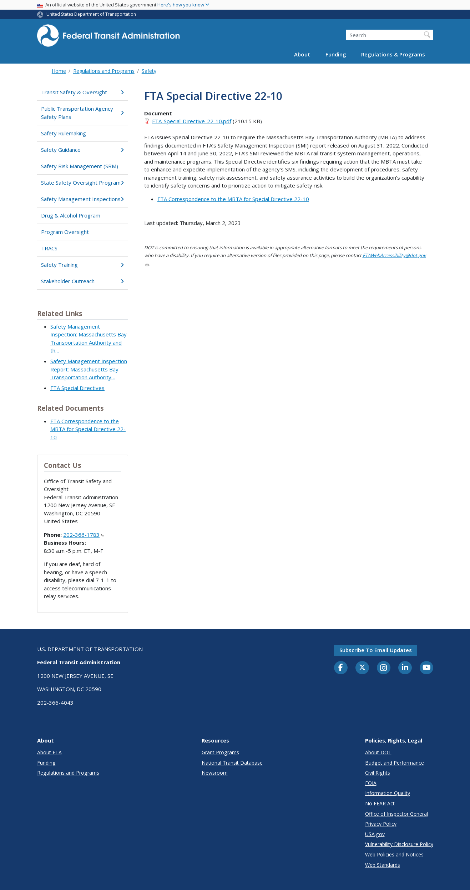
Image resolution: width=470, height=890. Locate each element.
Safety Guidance (82, 149)
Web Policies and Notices (394, 854)
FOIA (370, 783)
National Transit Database (232, 762)
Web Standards (382, 864)
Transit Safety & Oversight (82, 92)
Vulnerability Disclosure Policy (399, 844)
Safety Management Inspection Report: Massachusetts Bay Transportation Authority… (88, 369)
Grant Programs (220, 752)
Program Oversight (65, 231)
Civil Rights (377, 772)
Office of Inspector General (396, 813)
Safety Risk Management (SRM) (79, 166)
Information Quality (387, 793)
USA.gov (375, 834)
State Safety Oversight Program (82, 182)
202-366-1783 (83, 534)
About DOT (378, 752)
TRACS (49, 248)
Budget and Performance (394, 762)
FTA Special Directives (77, 387)
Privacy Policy (380, 823)
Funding (335, 54)
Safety (149, 71)
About (302, 54)
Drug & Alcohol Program (70, 215)
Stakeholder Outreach (82, 281)
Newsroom (215, 772)
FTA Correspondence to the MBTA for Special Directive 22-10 (88, 429)
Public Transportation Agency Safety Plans (82, 112)
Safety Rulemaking (63, 133)
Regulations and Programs (104, 71)
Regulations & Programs (393, 54)
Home (59, 71)
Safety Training (82, 264)
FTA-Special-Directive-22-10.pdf (191, 121)
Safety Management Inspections (82, 198)
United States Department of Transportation (91, 14)
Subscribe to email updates (375, 650)
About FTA (49, 752)
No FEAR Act (380, 803)
